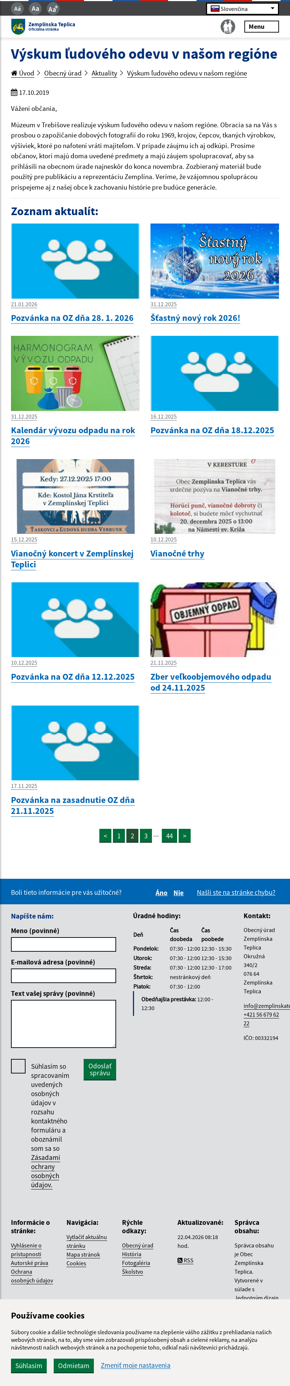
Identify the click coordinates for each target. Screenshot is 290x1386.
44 (169, 835)
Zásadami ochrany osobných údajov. (45, 1171)
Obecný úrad (63, 73)
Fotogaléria (136, 1262)
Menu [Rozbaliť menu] (262, 26)
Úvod (22, 73)
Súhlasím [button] (28, 1365)
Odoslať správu (99, 1069)
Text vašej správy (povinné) (53, 993)
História (131, 1254)
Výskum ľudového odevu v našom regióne (187, 73)
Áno (163, 892)
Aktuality (104, 73)
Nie (179, 892)
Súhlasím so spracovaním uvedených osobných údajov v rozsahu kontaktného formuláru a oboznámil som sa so (50, 1125)
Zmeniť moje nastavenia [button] (136, 1365)
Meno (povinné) (35, 930)
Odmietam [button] (73, 1365)
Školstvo (132, 1271)
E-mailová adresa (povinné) (53, 962)
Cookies (76, 1263)
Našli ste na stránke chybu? (236, 892)
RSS (186, 1260)
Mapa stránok (83, 1254)
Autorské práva (29, 1262)
